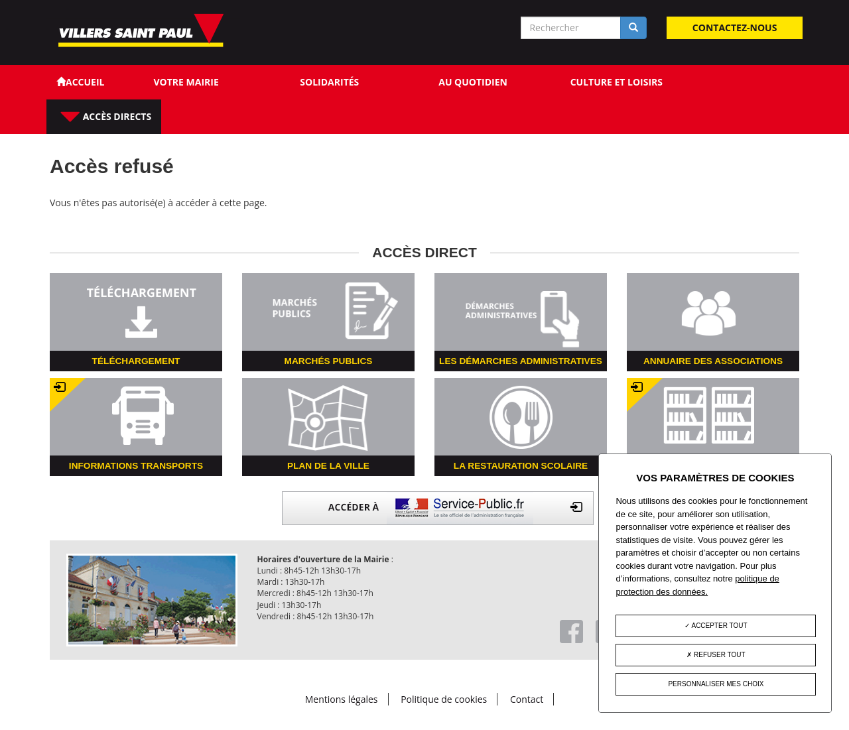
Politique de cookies (444, 699)
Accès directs (115, 116)
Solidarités (329, 82)
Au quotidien (472, 82)
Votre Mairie (185, 82)
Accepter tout (716, 625)
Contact (526, 699)
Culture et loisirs (616, 82)
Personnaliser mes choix (715, 684)
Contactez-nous (734, 27)
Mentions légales (341, 699)
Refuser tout (715, 654)
